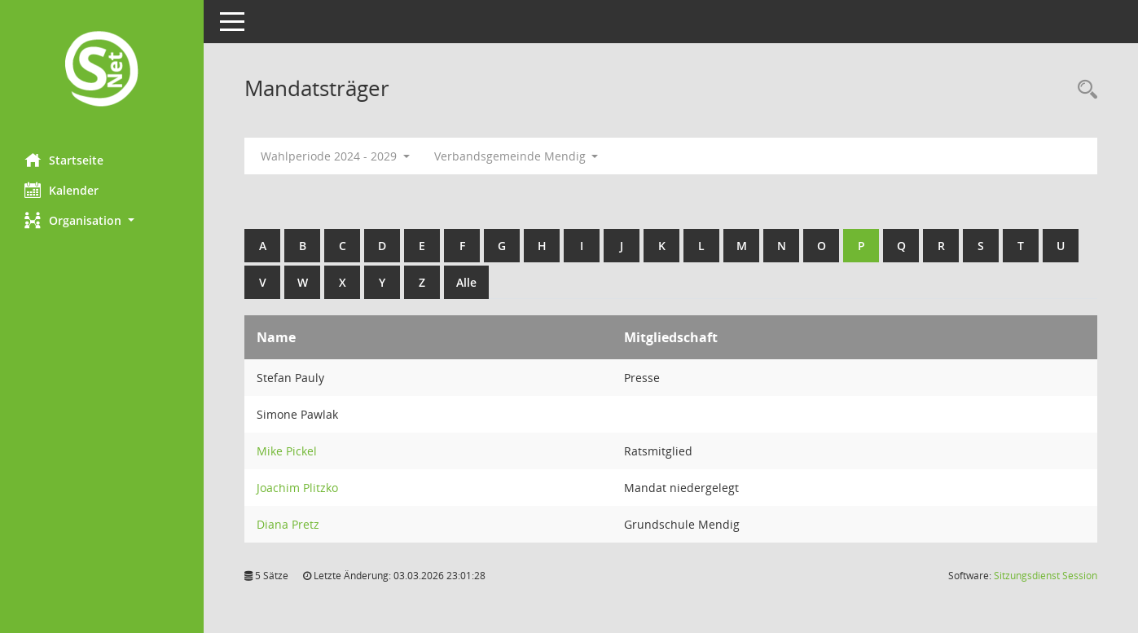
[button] (102, 220)
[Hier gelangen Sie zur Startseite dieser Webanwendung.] (102, 70)
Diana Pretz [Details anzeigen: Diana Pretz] (288, 524)
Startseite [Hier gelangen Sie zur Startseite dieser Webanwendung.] (63, 160)
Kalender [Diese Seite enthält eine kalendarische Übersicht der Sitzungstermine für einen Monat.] (61, 190)
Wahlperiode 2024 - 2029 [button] (335, 156)
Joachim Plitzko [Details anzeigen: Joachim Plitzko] (297, 487)
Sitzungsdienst (1045, 575)
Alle (466, 282)
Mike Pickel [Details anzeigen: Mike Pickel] (287, 451)
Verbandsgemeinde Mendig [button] (516, 156)
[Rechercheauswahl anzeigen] (1083, 90)
